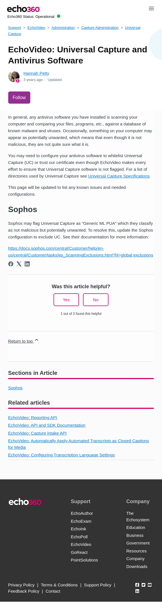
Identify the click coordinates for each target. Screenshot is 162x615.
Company (135, 558)
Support (14, 27)
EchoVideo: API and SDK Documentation (47, 425)
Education (135, 527)
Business (135, 535)
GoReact (79, 552)
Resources (136, 550)
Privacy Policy (21, 584)
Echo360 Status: (33, 16)
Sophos (15, 387)
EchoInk (78, 528)
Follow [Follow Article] (19, 97)
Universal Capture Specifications (119, 176)
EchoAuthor (82, 513)
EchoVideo (36, 27)
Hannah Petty (36, 73)
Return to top (24, 340)
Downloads (136, 566)
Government (138, 543)
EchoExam (81, 521)
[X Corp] (19, 263)
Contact (53, 591)
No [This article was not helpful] (95, 299)
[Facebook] (10, 263)
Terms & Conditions (59, 584)
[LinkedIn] (27, 263)
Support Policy (98, 584)
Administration (63, 27)
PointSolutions (84, 560)
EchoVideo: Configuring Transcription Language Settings (61, 454)
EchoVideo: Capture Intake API (37, 433)
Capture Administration (100, 27)
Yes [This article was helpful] (66, 299)
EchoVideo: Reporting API (32, 417)
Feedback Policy (23, 591)
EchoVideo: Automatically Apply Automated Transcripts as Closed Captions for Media (78, 444)
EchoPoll (79, 536)
